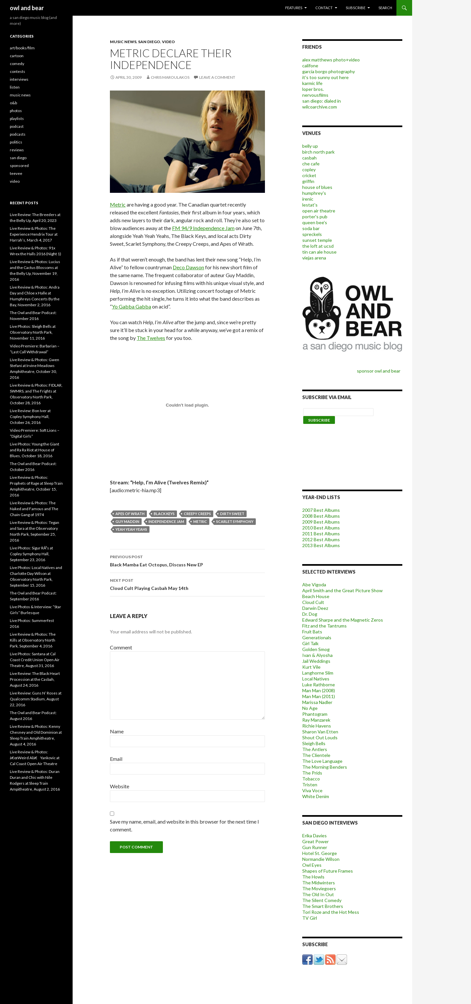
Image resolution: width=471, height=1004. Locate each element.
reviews (17, 149)
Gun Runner (314, 847)
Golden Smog (316, 649)
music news (123, 41)
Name (117, 731)
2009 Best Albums (321, 522)
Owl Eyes (312, 865)
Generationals (316, 637)
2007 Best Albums (321, 510)
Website (119, 786)
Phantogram (314, 714)
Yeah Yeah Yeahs (131, 529)
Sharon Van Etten (320, 731)
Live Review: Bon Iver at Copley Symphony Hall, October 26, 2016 (30, 416)
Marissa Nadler (317, 702)
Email (116, 759)
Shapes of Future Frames (327, 871)
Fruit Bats (312, 631)
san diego (149, 41)
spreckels (312, 234)
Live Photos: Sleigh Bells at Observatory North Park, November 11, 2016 (33, 332)
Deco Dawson (188, 267)
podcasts (18, 134)
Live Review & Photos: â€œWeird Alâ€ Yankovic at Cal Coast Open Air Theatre (35, 757)
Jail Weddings (316, 661)
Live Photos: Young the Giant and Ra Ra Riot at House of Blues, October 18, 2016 (34, 450)
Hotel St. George (319, 853)
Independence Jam (166, 521)
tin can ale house (319, 252)
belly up (310, 146)
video (168, 41)
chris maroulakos (170, 77)
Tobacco (311, 778)
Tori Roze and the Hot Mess (330, 912)
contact (324, 8)
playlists (17, 118)
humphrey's (314, 193)
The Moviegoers (319, 888)
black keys (164, 513)
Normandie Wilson (321, 859)
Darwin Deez (315, 608)
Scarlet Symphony (234, 521)
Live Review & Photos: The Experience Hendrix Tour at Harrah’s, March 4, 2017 (34, 234)
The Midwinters (318, 882)
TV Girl (309, 918)
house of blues (317, 187)
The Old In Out (318, 894)
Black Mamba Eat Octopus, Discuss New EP (187, 560)
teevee (16, 173)
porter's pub (314, 216)
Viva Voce (312, 790)
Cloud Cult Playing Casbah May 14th (187, 584)
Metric (118, 204)
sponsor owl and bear (379, 371)
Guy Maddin (127, 521)
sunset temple (317, 240)
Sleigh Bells (313, 743)
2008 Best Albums (321, 516)
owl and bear (27, 7)
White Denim (315, 796)
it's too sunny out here (325, 77)
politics (16, 142)
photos (16, 110)
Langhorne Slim (317, 673)
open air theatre (318, 210)
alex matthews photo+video (331, 59)
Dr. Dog (309, 614)
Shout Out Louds (320, 737)
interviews (19, 79)
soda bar (311, 228)
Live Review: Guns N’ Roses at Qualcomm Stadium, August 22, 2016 (35, 699)
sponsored (19, 165)
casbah (309, 157)
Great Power (315, 841)
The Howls (313, 876)
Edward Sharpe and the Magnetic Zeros (342, 620)
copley (309, 169)
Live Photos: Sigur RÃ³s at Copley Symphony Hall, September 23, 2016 (31, 553)
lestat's (310, 205)
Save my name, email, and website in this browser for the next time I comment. (184, 825)
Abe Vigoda (314, 584)
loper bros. (313, 89)
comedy (17, 63)
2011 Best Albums (321, 533)
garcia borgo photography (328, 71)
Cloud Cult (313, 602)
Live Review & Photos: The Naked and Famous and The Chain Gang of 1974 (34, 508)
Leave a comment (217, 77)
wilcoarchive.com (319, 106)
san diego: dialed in (321, 101)
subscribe (355, 8)
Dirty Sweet (232, 513)
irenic (307, 199)
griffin (308, 181)
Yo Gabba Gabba (131, 306)
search (385, 8)
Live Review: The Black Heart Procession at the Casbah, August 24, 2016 (35, 679)
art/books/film (22, 47)
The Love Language (322, 761)
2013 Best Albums (321, 545)
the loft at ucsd (318, 246)
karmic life (312, 83)
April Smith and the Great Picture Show (342, 590)
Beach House (315, 596)
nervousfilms (315, 95)
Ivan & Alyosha (317, 655)
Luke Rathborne (318, 684)
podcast (17, 126)
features (293, 8)
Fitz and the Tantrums (324, 625)
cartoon (17, 55)
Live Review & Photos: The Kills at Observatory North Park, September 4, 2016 (33, 640)
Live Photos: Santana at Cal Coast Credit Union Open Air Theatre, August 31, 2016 (35, 659)
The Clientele (316, 755)
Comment (121, 647)
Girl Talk (310, 643)
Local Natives (315, 678)
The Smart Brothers (322, 906)
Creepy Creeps (197, 513)
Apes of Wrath (130, 513)
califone (310, 65)
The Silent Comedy (321, 900)
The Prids (312, 773)
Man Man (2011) (318, 696)
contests (17, 71)
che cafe (311, 163)
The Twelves (151, 338)
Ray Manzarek (316, 720)
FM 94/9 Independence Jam (203, 228)
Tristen (309, 784)
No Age (310, 708)
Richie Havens (316, 725)
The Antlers (314, 749)
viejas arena (314, 257)
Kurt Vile (311, 667)
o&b (13, 102)
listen (15, 87)
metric (200, 521)
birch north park (318, 152)
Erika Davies (314, 835)
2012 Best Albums (321, 539)
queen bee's (314, 222)
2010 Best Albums (321, 527)
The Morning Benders (324, 767)
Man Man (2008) (318, 690)
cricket (309, 175)
